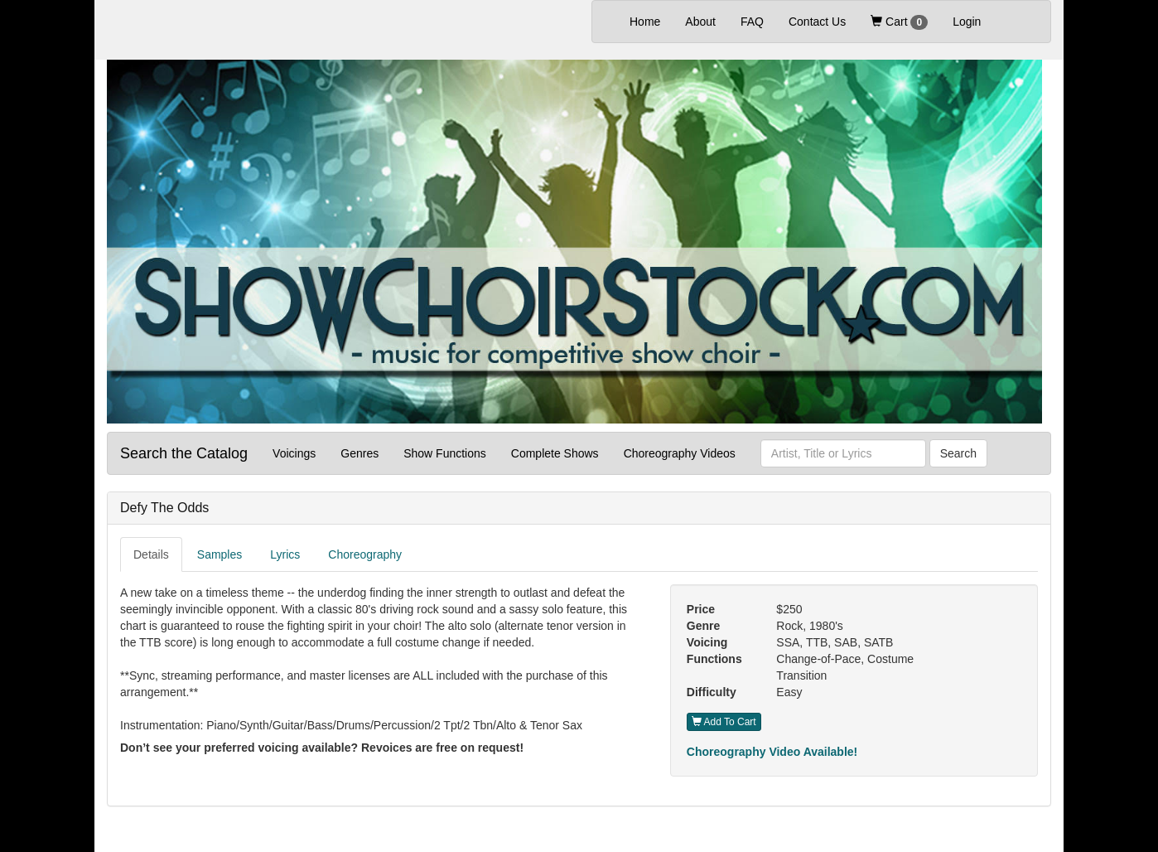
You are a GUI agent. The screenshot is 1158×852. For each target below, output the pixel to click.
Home (651, 20)
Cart (899, 22)
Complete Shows (555, 453)
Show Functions (444, 453)
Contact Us (817, 21)
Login (967, 21)
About (700, 21)
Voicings (294, 453)
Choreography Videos (680, 453)
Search (958, 453)
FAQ (752, 21)
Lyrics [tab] (285, 554)
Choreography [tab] (365, 554)
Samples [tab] (219, 554)
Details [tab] (151, 554)
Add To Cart (724, 722)
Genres (359, 453)
